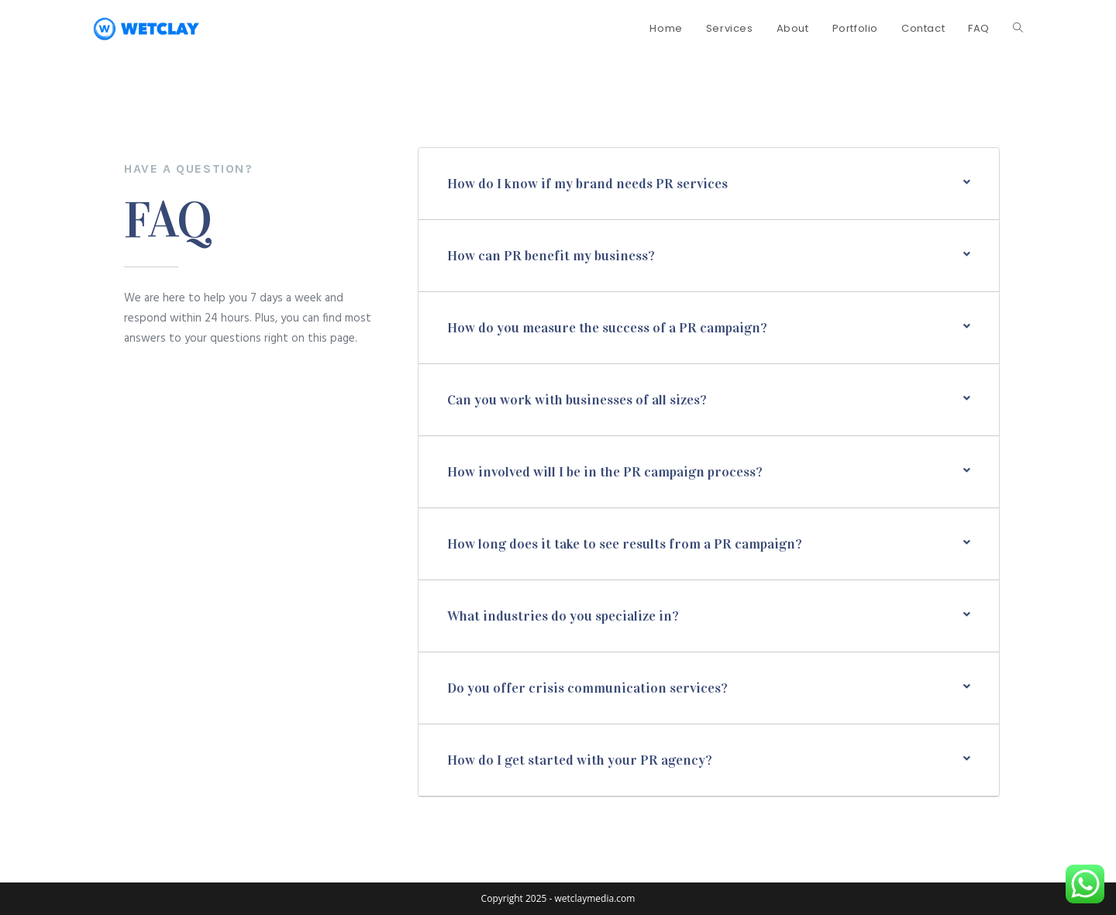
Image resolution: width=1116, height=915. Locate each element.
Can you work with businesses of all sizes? (577, 399)
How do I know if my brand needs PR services (587, 183)
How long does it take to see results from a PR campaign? (624, 543)
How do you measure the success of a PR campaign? (607, 327)
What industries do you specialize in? (563, 615)
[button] (708, 183)
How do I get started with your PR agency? (579, 760)
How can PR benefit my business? (551, 255)
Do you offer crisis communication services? (587, 688)
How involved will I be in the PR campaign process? (605, 471)
